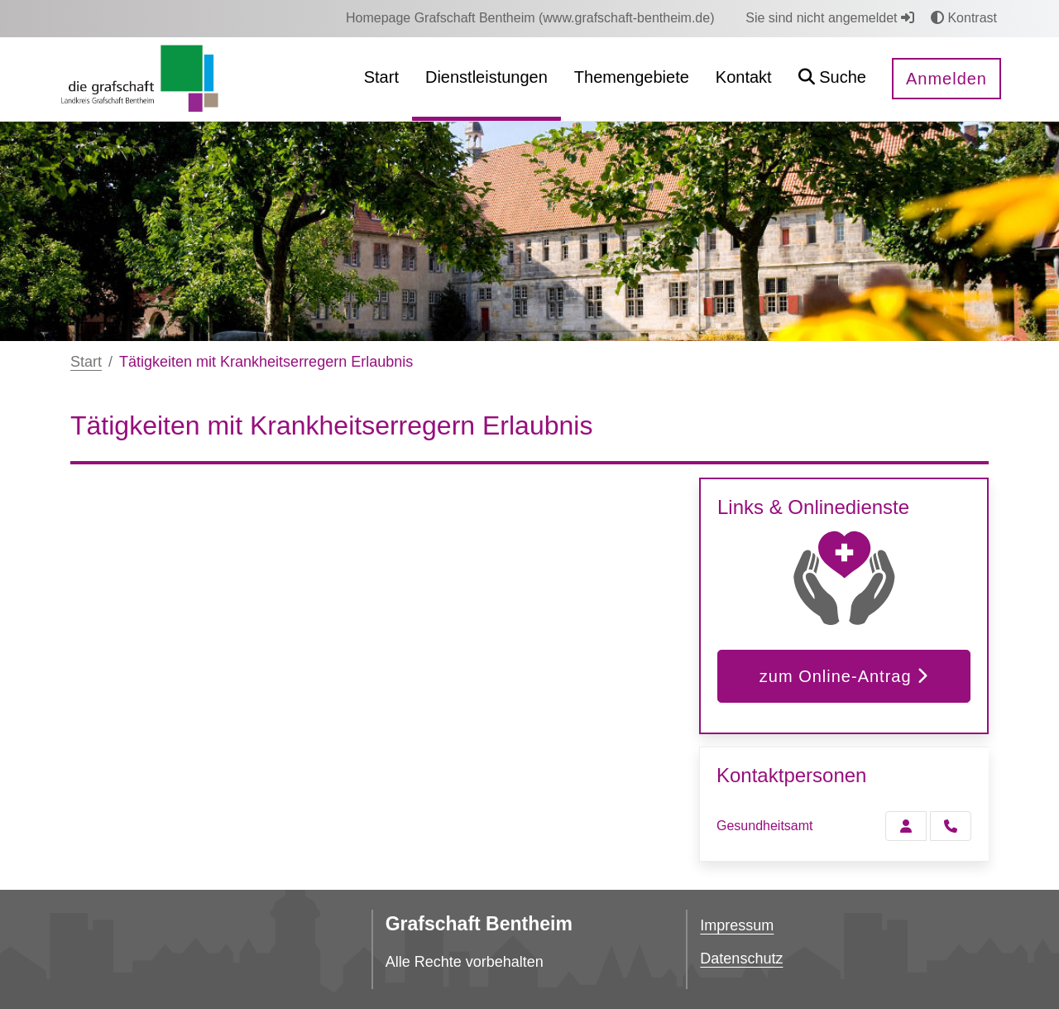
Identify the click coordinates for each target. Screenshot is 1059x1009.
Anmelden (946, 79)
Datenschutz (741, 958)
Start (86, 361)
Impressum (737, 925)
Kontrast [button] (964, 18)
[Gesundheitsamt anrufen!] (950, 826)
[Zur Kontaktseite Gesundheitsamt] (906, 826)
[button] (832, 79)
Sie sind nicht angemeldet (829, 18)
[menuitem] (530, 18)
